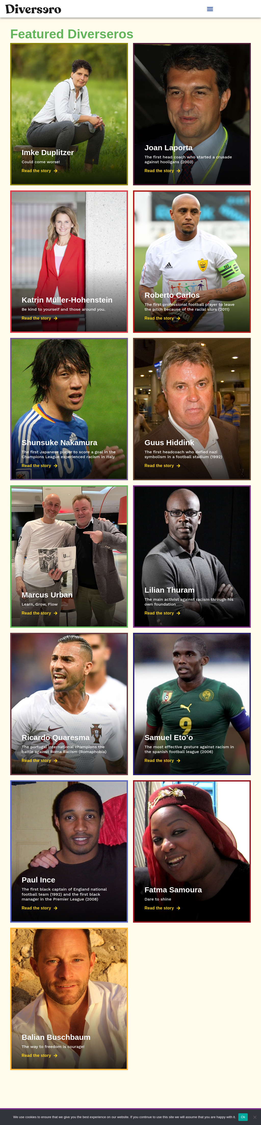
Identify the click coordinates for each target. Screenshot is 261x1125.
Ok (243, 1117)
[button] (210, 9)
